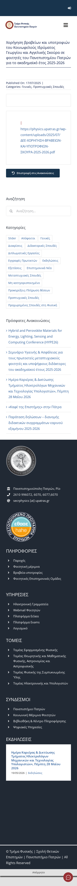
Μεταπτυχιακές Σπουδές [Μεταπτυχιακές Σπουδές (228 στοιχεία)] (24, 275)
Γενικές (27, 87)
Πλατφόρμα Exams (26, 622)
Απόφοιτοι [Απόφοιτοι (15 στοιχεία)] (28, 238)
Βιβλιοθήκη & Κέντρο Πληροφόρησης (39, 721)
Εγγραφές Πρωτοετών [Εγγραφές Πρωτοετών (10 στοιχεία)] (22, 260)
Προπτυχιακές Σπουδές (48, 87)
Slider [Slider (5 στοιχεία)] (12, 238)
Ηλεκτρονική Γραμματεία (30, 604)
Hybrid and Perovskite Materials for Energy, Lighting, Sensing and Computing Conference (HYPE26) (35, 336)
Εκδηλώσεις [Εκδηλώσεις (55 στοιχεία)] (50, 260)
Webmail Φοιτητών (26, 610)
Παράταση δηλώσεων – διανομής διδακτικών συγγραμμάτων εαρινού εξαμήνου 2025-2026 (35, 423)
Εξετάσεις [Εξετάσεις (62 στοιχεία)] (15, 268)
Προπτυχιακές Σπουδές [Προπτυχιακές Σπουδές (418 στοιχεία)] (23, 298)
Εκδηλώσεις (35, 773)
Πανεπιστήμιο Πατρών (29, 709)
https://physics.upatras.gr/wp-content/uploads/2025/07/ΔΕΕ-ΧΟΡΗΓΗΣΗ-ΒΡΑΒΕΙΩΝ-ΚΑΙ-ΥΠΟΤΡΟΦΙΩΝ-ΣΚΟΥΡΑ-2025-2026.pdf (43, 140)
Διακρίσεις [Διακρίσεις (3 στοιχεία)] (15, 246)
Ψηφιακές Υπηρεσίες (27, 727)
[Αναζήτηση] (11, 211)
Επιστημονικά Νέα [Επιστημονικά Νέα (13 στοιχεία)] (39, 268)
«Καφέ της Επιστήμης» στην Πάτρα (35, 407)
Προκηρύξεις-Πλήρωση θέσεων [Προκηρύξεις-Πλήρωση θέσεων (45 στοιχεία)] (29, 290)
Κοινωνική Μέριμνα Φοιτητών (34, 715)
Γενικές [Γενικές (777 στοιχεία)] (45, 238)
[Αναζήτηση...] (38, 211)
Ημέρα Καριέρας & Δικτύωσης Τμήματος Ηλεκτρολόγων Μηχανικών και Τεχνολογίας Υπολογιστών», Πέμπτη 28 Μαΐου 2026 (35, 760)
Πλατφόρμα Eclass (26, 616)
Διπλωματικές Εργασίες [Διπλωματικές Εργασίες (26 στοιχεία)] (24, 253)
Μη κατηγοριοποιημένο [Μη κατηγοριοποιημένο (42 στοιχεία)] (24, 283)
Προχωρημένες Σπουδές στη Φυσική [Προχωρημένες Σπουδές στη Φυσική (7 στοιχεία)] (32, 305)
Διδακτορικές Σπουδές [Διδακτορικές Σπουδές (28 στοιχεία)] (42, 246)
